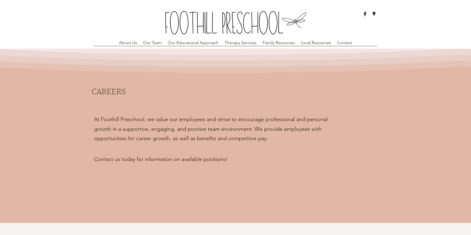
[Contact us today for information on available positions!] (161, 159)
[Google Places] (374, 14)
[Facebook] (365, 14)
